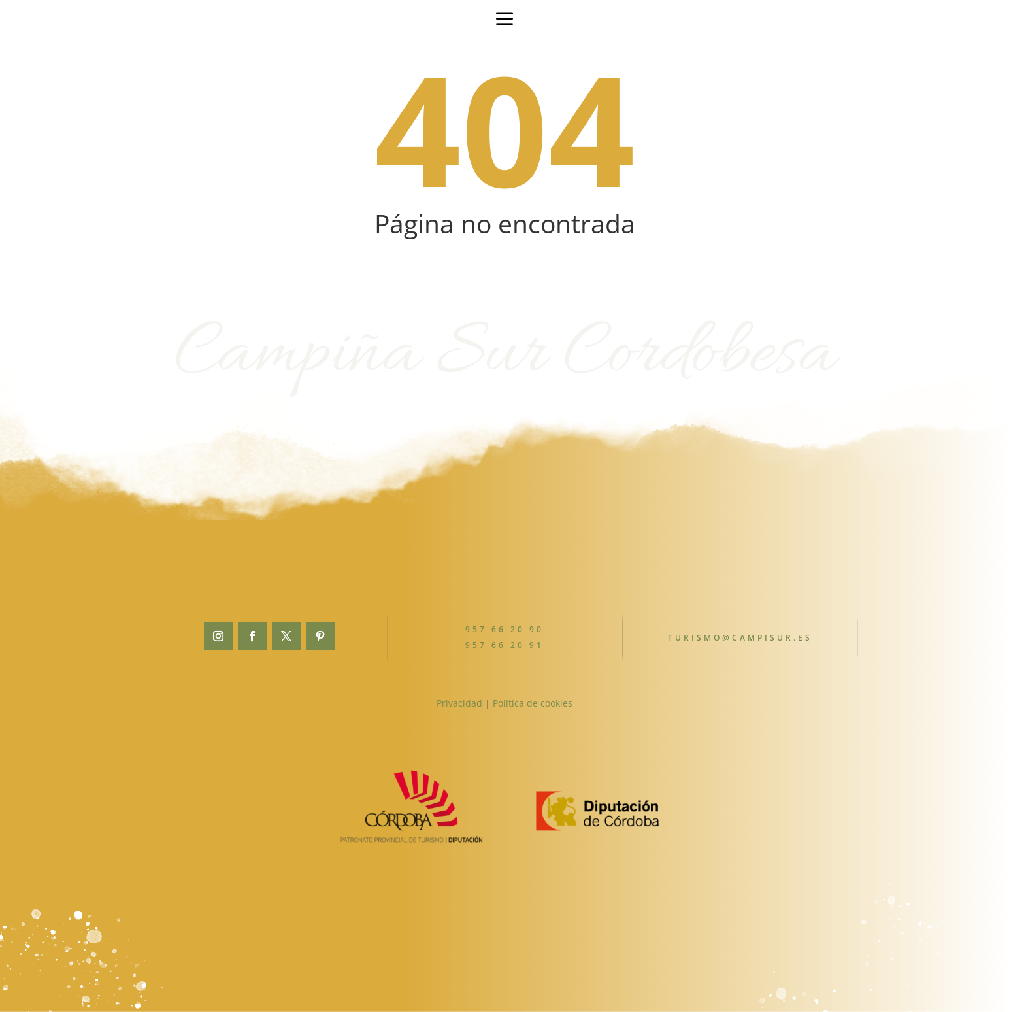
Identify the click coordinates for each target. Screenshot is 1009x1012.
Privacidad (459, 703)
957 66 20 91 (504, 644)
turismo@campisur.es (740, 638)
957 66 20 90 (504, 629)
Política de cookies (532, 703)
